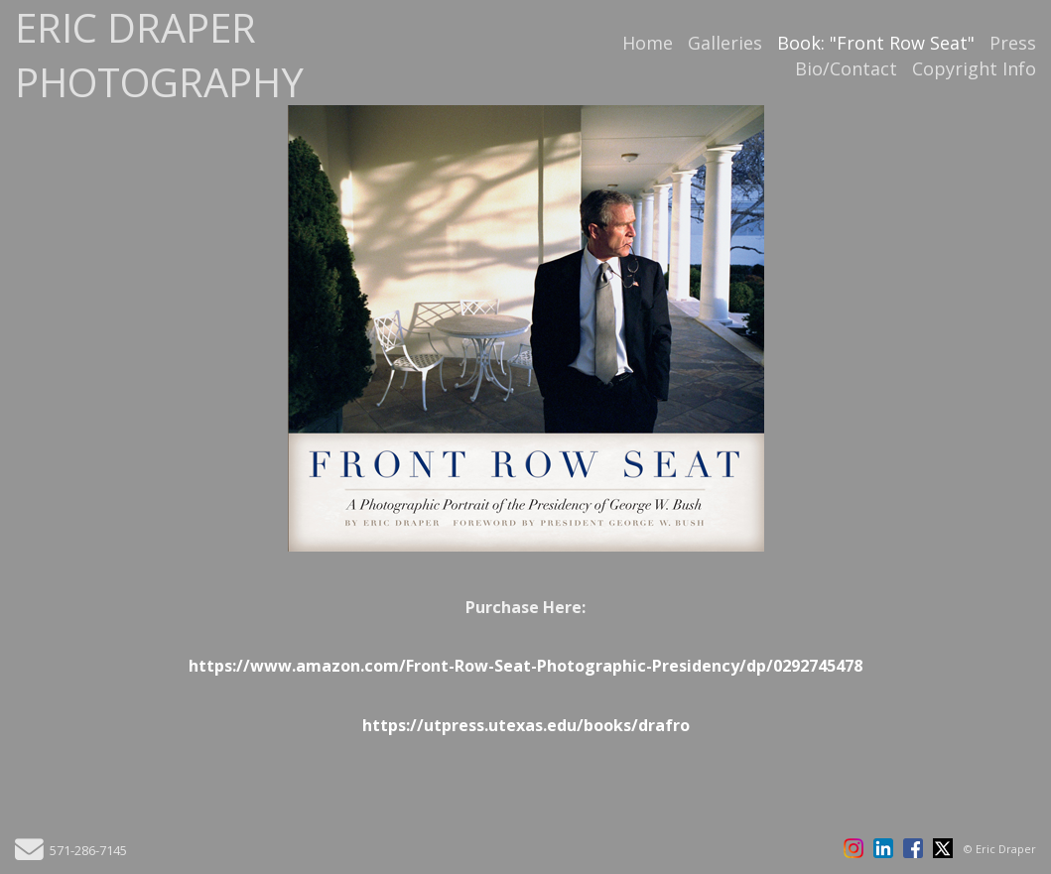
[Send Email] (29, 855)
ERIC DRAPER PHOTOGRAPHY (159, 54)
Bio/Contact (846, 68)
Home (647, 43)
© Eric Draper (1000, 848)
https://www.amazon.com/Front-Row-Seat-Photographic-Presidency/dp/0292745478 (525, 666)
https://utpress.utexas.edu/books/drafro (526, 725)
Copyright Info (974, 68)
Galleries (725, 43)
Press (1012, 43)
